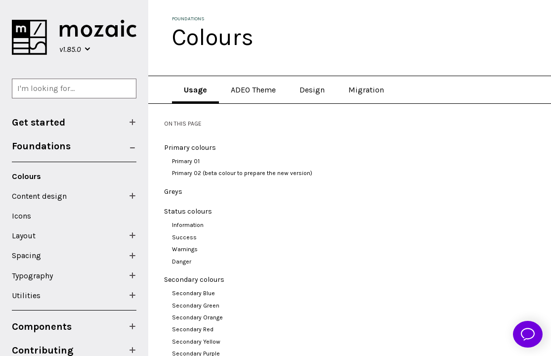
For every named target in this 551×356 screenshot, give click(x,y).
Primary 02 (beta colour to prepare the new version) (242, 173)
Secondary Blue (193, 293)
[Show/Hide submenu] (132, 122)
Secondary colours (194, 279)
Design (312, 89)
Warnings (185, 249)
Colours (26, 176)
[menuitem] (74, 122)
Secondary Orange (197, 317)
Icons (21, 216)
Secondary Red (192, 329)
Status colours (188, 211)
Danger (181, 261)
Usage (195, 89)
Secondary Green (195, 305)
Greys (173, 191)
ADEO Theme (253, 89)
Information (188, 225)
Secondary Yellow (196, 341)
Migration (366, 89)
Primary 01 (186, 161)
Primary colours (190, 147)
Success (184, 237)
